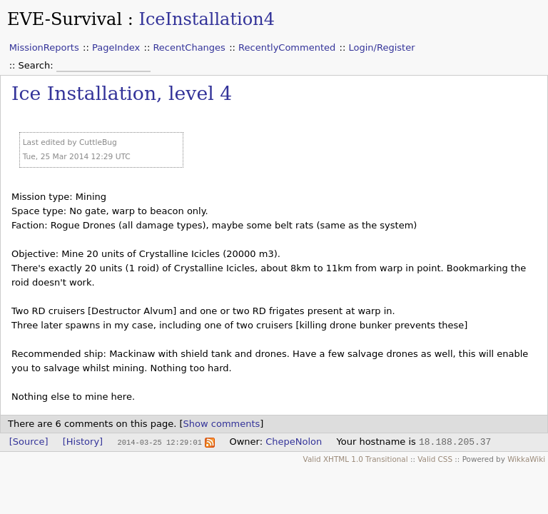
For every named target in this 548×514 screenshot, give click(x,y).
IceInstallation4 (206, 19)
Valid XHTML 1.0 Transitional (355, 459)
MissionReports (44, 47)
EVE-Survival (64, 19)
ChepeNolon (293, 441)
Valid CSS (434, 459)
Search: (37, 65)
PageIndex (116, 47)
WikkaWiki (526, 459)
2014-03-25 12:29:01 (159, 442)
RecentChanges (189, 47)
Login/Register (382, 47)
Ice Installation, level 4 (121, 93)
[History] (83, 441)
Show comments (221, 423)
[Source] (29, 441)
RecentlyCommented (286, 47)
